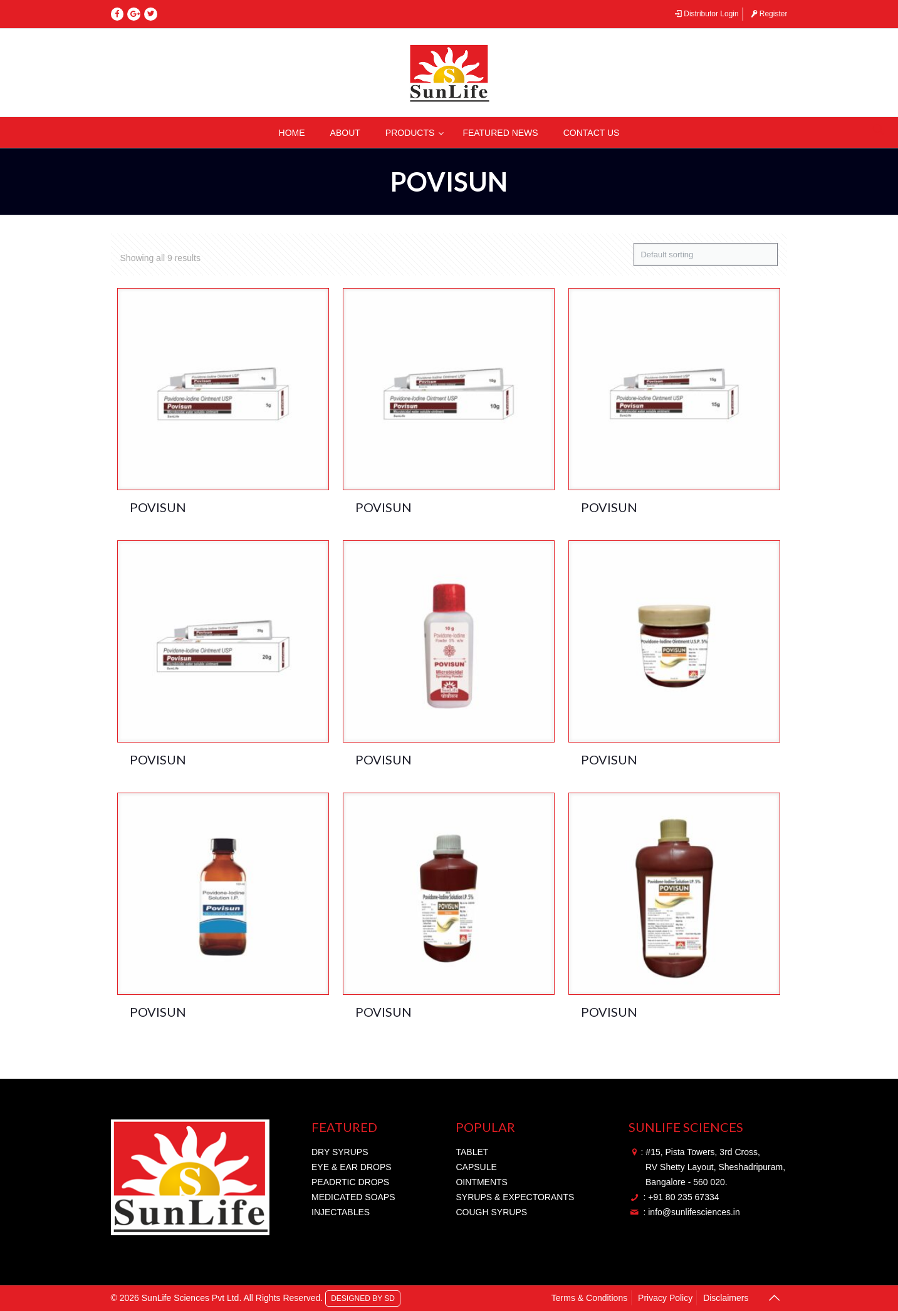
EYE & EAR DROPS (351, 1167)
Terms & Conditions (589, 1298)
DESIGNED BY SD (362, 1297)
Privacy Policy (665, 1298)
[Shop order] (706, 254)
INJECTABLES (340, 1212)
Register (768, 13)
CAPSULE (476, 1167)
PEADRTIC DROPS (350, 1182)
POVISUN (158, 507)
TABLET (472, 1152)
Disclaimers (725, 1298)
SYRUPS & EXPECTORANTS (515, 1197)
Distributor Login (706, 13)
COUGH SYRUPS (491, 1212)
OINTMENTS (481, 1182)
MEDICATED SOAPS (353, 1197)
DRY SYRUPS (339, 1152)
